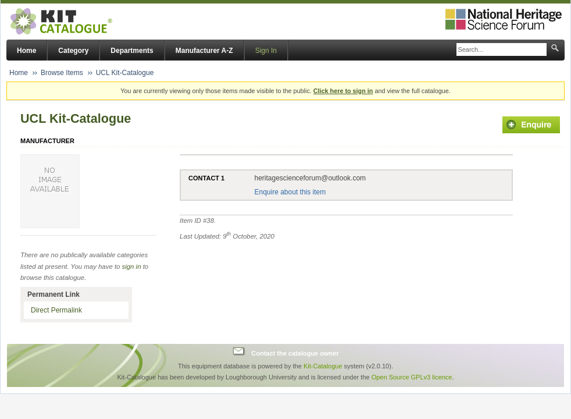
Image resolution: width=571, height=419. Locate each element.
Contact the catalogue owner (294, 352)
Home (26, 51)
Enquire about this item (290, 192)
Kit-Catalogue (323, 366)
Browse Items (62, 73)
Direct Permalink (56, 310)
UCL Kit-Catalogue (125, 73)
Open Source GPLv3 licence (412, 377)
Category (73, 51)
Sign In (266, 51)
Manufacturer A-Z (204, 51)
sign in (131, 266)
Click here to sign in (343, 90)
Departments (131, 51)
